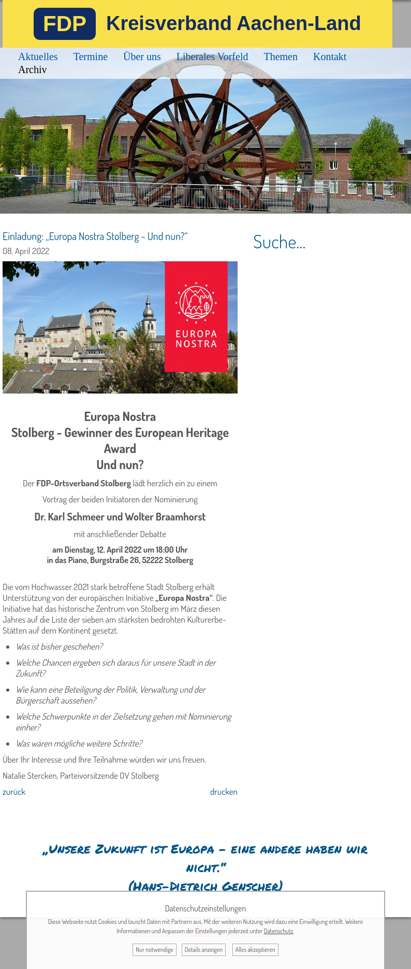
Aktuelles (38, 56)
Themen (280, 56)
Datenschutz (278, 931)
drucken (224, 791)
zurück (14, 791)
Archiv (32, 69)
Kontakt (329, 56)
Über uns (142, 56)
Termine (91, 56)
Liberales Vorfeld (212, 56)
